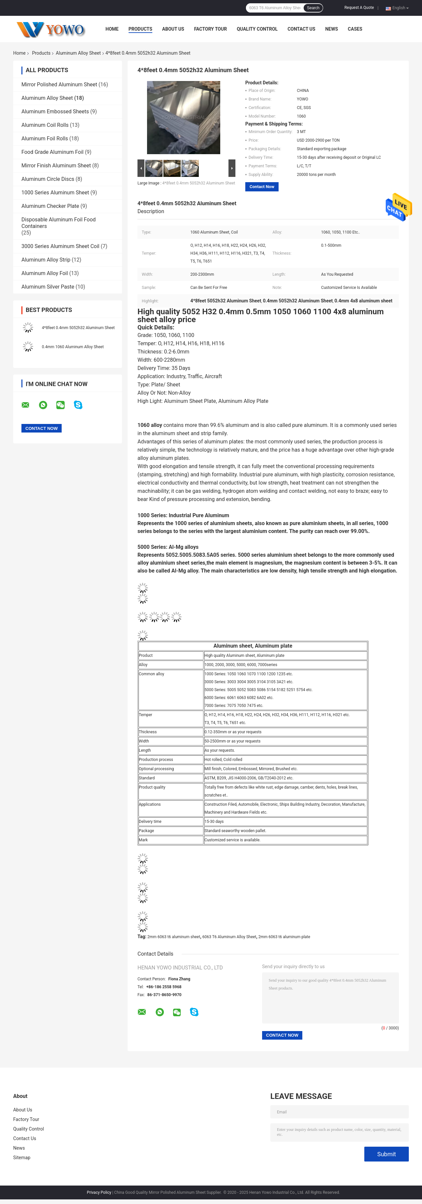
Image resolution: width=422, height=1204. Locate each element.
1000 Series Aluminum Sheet (55, 192)
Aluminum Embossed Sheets (55, 111)
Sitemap (21, 1157)
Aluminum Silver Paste (47, 287)
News (331, 29)
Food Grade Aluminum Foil (52, 152)
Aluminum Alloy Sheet (78, 53)
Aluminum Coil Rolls (45, 125)
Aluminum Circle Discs (47, 179)
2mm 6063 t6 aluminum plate (284, 937)
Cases (355, 29)
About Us (173, 29)
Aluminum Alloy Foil (44, 273)
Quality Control (257, 29)
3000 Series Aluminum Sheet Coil (60, 246)
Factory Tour (210, 29)
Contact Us (301, 29)
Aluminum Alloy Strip (46, 260)
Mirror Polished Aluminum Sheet (59, 84)
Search (313, 8)
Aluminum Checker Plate (50, 206)
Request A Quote (359, 7)
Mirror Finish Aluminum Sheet (56, 165)
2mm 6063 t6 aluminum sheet (173, 937)
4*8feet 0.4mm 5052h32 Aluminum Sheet (78, 327)
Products (140, 29)
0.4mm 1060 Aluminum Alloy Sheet (73, 347)
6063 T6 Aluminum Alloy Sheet (229, 937)
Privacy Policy (99, 1192)
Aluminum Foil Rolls (44, 138)
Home (112, 29)
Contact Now (262, 186)
